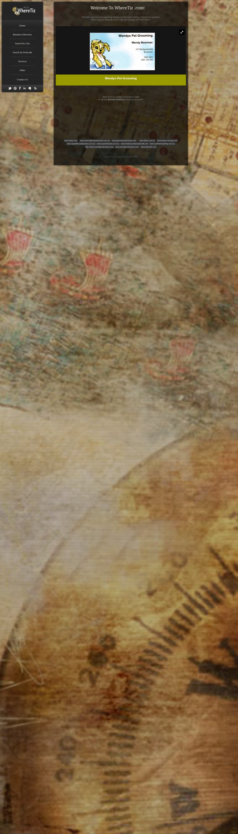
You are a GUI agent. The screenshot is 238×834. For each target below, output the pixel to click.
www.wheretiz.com (148, 147)
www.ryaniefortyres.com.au (108, 144)
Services (22, 61)
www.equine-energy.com (167, 141)
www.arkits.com (70, 141)
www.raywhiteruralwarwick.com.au (81, 144)
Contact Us (22, 79)
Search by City (22, 43)
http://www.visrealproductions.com (100, 147)
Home (22, 25)
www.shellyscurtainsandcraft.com (134, 144)
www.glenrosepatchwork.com (124, 141)
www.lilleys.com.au (147, 141)
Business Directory (22, 34)
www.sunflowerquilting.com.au (162, 144)
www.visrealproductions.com (127, 147)
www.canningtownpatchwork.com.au (95, 141)
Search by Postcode (22, 52)
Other (22, 70)
